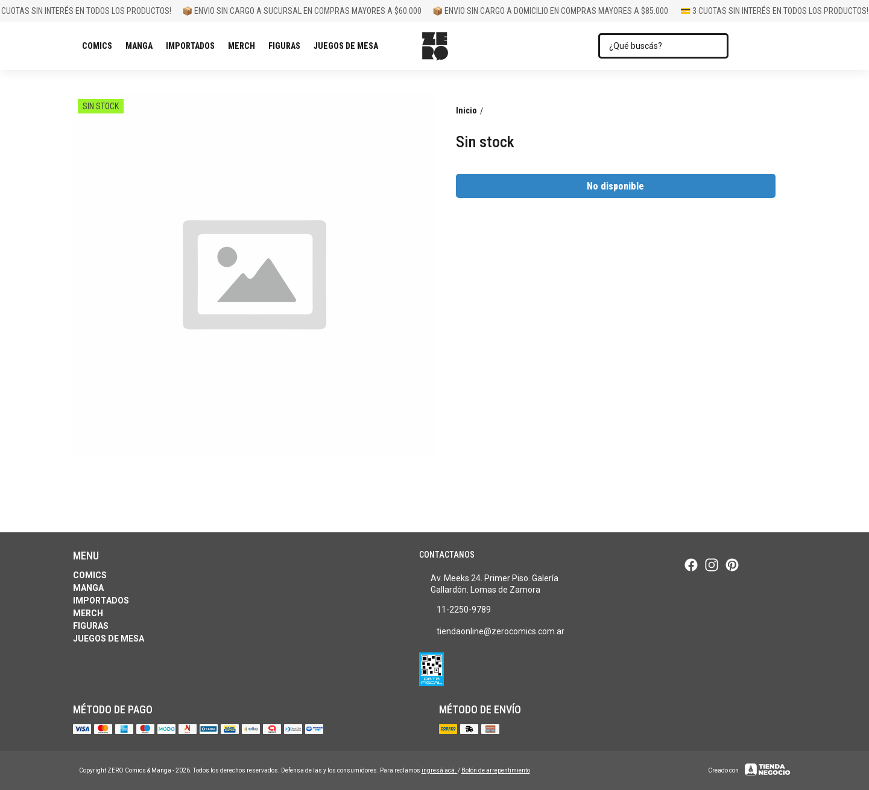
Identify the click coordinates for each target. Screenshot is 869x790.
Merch (244, 46)
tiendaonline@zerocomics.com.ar (491, 632)
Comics (100, 46)
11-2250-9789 (455, 610)
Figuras (287, 46)
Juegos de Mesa (349, 46)
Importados (193, 46)
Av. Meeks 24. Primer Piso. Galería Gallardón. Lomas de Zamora (488, 583)
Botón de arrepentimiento (495, 770)
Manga (142, 46)
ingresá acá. (440, 770)
